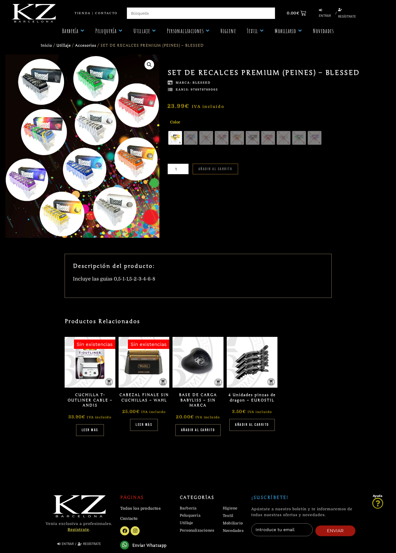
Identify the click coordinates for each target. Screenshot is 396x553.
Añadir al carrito (215, 169)
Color (175, 122)
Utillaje (63, 45)
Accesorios (85, 45)
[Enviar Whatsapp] (125, 546)
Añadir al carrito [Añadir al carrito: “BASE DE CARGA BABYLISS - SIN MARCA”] (198, 430)
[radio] (175, 138)
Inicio (46, 45)
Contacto (106, 13)
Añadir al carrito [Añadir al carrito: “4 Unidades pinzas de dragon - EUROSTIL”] (252, 424)
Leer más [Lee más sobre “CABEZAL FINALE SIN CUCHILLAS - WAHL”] (144, 424)
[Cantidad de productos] (178, 168)
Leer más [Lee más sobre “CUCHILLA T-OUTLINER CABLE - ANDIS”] (90, 430)
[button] (73, 31)
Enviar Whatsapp (150, 546)
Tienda (83, 13)
